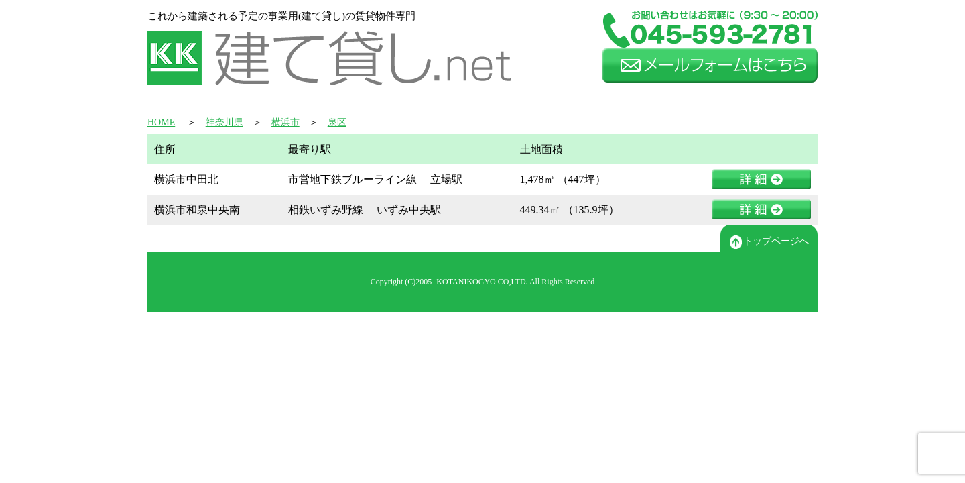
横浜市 (285, 122)
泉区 (337, 122)
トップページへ (769, 242)
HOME (161, 122)
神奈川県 (224, 122)
